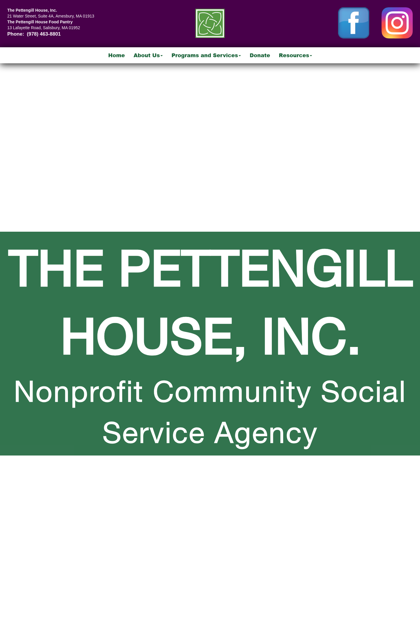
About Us (148, 55)
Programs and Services (206, 55)
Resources (295, 55)
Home (116, 55)
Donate (260, 55)
